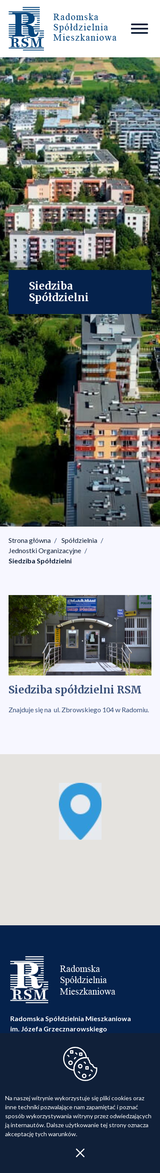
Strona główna (30, 540)
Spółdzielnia (79, 540)
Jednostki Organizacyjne (45, 550)
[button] (80, 811)
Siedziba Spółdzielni (40, 561)
